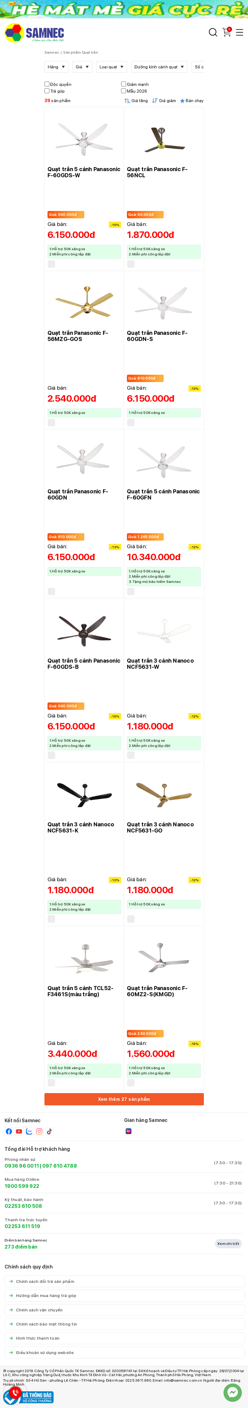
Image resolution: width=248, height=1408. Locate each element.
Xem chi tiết (228, 1244)
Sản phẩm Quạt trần (80, 52)
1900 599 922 (22, 1186)
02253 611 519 (22, 1226)
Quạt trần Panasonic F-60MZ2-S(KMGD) (157, 991)
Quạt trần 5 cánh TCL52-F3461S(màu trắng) (81, 991)
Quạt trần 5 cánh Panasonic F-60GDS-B (84, 663)
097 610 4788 (59, 1166)
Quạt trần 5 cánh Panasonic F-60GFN (163, 494)
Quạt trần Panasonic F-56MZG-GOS (78, 336)
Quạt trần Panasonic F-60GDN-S (157, 336)
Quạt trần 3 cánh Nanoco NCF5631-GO (160, 827)
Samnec (51, 52)
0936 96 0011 (22, 1166)
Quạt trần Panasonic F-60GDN (78, 494)
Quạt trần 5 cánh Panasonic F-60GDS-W (84, 172)
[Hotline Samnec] (13, 1394)
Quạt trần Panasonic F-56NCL (157, 172)
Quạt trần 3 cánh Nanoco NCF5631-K (81, 827)
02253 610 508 (23, 1206)
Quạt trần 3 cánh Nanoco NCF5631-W (160, 663)
